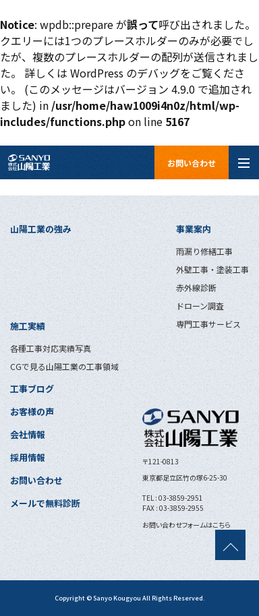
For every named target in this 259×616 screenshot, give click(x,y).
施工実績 (27, 325)
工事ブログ (32, 388)
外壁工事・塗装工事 (212, 269)
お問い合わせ (191, 162)
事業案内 (193, 228)
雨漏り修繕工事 (204, 251)
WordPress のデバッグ (125, 73)
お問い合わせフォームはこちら (186, 525)
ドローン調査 (200, 305)
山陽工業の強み (40, 228)
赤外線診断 (196, 287)
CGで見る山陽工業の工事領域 (64, 366)
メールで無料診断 (45, 503)
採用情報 (27, 457)
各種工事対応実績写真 (50, 348)
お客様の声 (32, 411)
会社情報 (27, 434)
